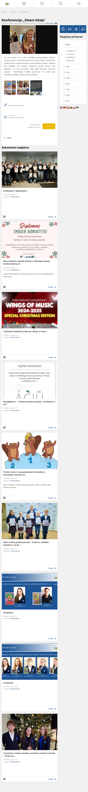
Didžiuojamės (24, 12)
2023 (68, 78)
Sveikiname (8, 613)
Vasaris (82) (71, 57)
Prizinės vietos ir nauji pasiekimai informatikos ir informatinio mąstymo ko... (24, 473)
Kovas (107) (71, 54)
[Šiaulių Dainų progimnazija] (7, 3)
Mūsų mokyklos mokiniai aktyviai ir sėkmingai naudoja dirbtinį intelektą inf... (26, 262)
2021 (68, 90)
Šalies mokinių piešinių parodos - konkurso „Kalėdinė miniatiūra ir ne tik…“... (26, 543)
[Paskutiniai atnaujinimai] (42, 3)
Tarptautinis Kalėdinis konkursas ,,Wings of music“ (25, 331)
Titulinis (4, 12)
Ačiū (49, 126)
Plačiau (51, 217)
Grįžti (9, 138)
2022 (68, 84)
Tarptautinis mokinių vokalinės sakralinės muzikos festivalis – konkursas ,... (29, 754)
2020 (68, 95)
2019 (68, 101)
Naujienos (13, 12)
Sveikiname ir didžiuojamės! (15, 191)
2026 (68, 45)
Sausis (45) (70, 60)
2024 (68, 72)
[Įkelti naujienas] (24, 3)
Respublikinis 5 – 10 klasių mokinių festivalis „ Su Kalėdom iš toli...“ (29, 403)
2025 (68, 67)
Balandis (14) (71, 51)
